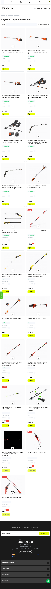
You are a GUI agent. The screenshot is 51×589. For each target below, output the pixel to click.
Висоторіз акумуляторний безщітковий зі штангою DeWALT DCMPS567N (12, 231)
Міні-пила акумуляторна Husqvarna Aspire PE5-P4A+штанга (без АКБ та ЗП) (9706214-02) (38, 97)
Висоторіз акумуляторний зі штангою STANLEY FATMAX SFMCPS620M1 (37, 275)
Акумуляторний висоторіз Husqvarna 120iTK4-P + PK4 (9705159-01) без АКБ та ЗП (12, 51)
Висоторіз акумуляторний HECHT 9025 (37, 230)
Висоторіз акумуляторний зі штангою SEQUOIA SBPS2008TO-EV (37, 186)
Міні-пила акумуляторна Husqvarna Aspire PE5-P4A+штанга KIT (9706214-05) (12, 141)
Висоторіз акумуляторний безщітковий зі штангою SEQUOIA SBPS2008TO (12, 319)
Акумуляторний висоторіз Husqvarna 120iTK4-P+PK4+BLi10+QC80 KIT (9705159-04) (38, 52)
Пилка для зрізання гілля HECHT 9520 (37, 452)
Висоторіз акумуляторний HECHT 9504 (11, 497)
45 (3, 24)
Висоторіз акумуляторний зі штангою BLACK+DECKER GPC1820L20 (37, 319)
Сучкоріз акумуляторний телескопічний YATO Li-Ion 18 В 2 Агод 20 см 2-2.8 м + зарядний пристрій (12, 364)
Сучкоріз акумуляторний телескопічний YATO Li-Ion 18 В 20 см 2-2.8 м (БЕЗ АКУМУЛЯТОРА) (37, 364)
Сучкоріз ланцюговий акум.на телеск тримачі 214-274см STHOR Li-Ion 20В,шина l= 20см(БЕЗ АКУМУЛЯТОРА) (38, 142)
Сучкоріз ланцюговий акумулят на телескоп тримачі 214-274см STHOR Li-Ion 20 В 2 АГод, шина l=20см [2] (12, 187)
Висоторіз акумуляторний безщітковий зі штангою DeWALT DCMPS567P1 (12, 275)
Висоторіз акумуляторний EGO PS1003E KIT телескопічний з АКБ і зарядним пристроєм (38, 409)
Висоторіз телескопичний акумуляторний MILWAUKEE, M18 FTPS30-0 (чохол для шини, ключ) (12, 454)
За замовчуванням (43, 24)
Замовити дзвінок (25, 551)
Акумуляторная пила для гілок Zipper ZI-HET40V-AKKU (12, 408)
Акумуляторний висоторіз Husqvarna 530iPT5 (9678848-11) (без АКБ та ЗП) (11, 96)
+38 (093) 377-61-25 (41, 8)
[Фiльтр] (1, 295)
